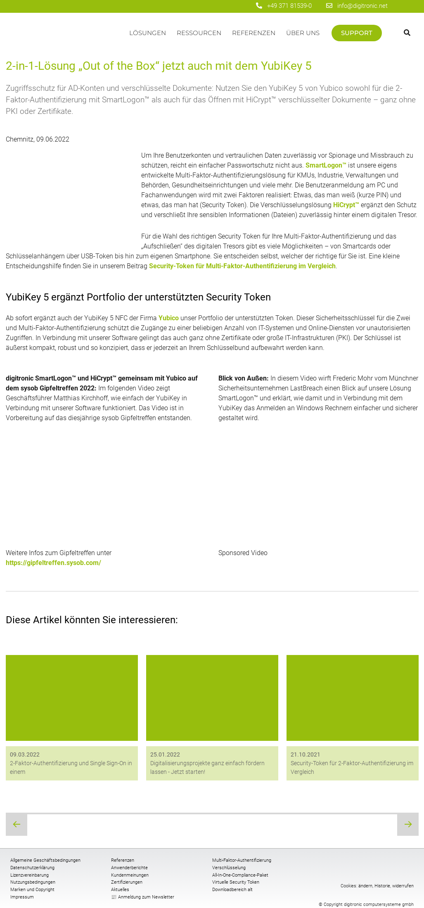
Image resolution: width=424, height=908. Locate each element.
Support (356, 33)
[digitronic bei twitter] (240, 6)
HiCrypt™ (346, 205)
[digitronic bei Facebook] (197, 6)
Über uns (303, 33)
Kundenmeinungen (130, 875)
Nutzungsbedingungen (32, 882)
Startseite (65, 37)
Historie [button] (382, 886)
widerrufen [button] (403, 886)
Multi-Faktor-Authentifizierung (241, 860)
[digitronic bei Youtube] (211, 6)
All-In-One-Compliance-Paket (240, 875)
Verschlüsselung (229, 867)
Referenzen (253, 33)
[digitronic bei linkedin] (226, 6)
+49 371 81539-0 (289, 5)
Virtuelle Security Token (235, 882)
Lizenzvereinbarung (29, 875)
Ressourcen (199, 33)
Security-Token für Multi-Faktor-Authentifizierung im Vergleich (242, 266)
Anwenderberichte (129, 867)
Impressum (22, 897)
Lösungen (147, 33)
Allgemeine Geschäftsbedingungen (45, 860)
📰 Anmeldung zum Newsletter (142, 897)
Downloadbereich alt (232, 889)
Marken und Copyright (32, 889)
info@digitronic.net (357, 5)
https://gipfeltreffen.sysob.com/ (53, 563)
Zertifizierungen (126, 882)
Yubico (169, 318)
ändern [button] (365, 886)
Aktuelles (120, 889)
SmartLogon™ (326, 165)
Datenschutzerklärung (32, 867)
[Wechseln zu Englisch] (406, 5)
